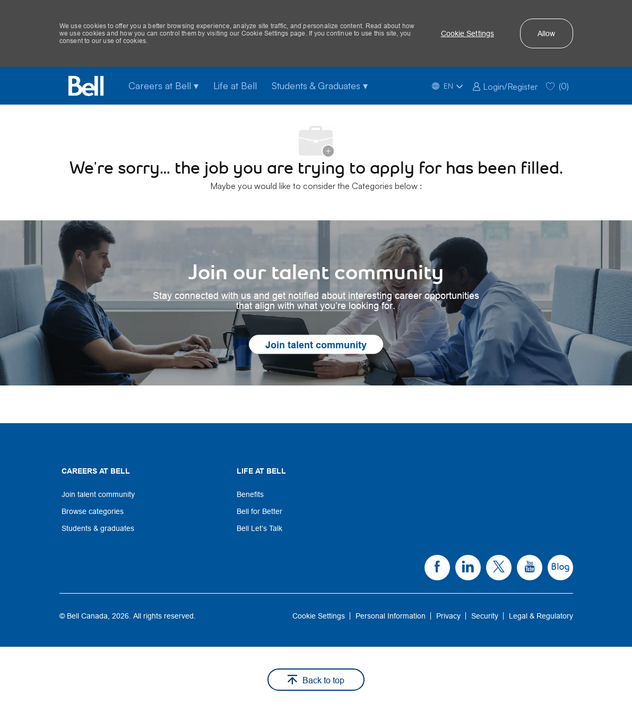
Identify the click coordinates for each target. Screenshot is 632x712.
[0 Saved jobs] (557, 86)
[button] (467, 33)
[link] (505, 85)
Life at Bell (235, 85)
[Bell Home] (85, 86)
